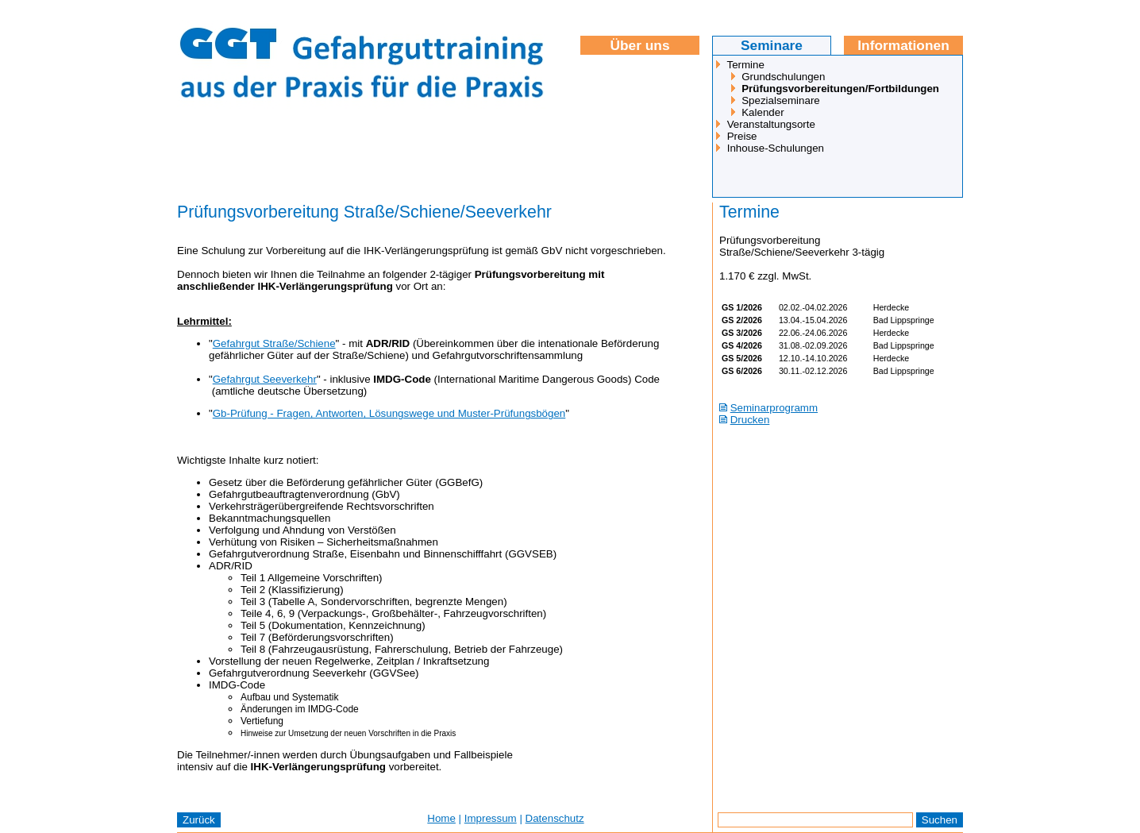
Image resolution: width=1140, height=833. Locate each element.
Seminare (772, 45)
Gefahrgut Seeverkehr (265, 379)
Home (441, 818)
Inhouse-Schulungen (775, 148)
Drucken (750, 420)
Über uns (639, 45)
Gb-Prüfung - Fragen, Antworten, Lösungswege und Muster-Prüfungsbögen (389, 413)
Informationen (903, 45)
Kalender (762, 112)
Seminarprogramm (774, 408)
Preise (742, 136)
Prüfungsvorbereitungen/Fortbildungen (840, 88)
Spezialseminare (780, 100)
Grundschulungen (783, 77)
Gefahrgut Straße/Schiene (274, 343)
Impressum (490, 818)
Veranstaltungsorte (771, 124)
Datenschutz (555, 818)
